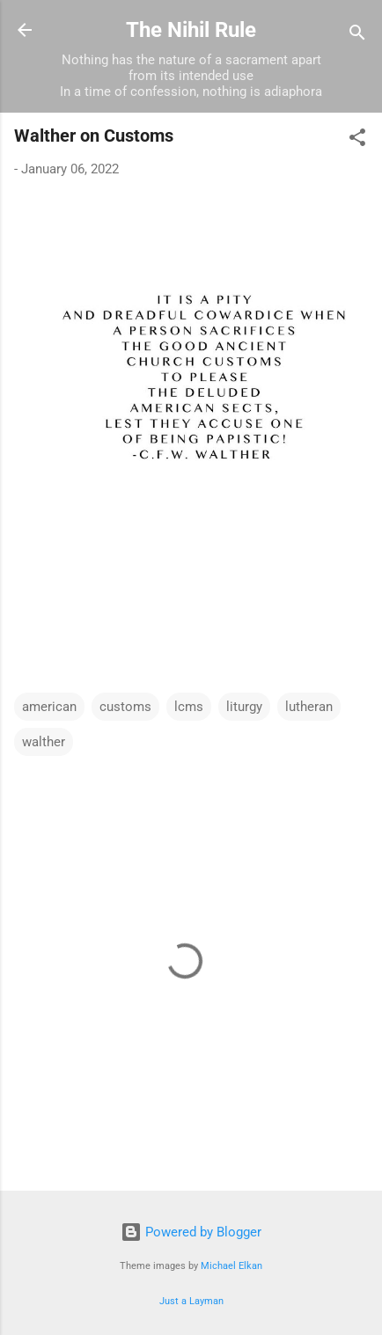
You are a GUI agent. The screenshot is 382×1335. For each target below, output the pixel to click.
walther (43, 742)
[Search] (357, 35)
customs (125, 707)
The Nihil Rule (191, 30)
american (49, 707)
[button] (357, 140)
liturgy (244, 707)
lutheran (309, 707)
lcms (188, 707)
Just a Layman (191, 1301)
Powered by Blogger (191, 1232)
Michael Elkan (231, 1266)
